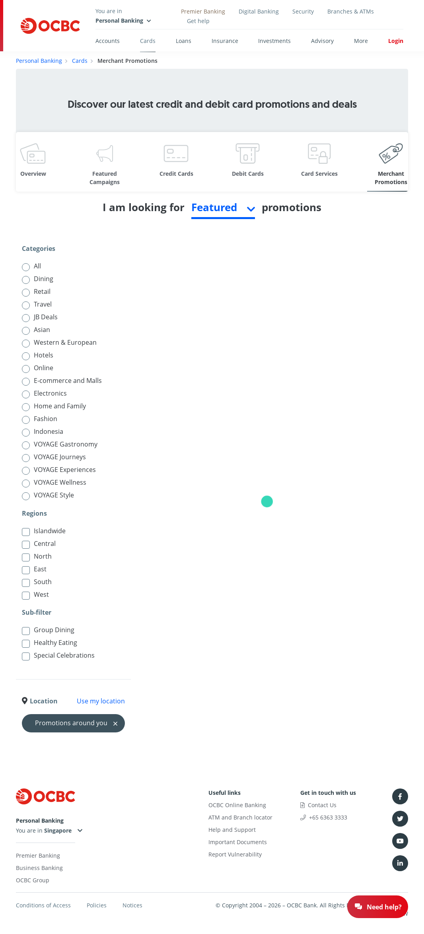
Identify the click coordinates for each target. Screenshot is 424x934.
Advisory (322, 41)
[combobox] (223, 209)
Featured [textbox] (214, 207)
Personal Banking (39, 60)
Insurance (225, 41)
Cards (148, 41)
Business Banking (39, 868)
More (361, 41)
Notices (132, 905)
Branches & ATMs (350, 11)
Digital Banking (259, 11)
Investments (274, 41)
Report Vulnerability (235, 854)
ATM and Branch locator (240, 817)
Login (395, 41)
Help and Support (232, 829)
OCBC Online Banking (237, 805)
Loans (183, 41)
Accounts (107, 41)
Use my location (101, 701)
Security (303, 11)
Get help (198, 21)
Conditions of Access (43, 905)
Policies (97, 905)
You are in (45, 830)
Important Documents (237, 842)
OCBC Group (32, 880)
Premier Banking (203, 11)
